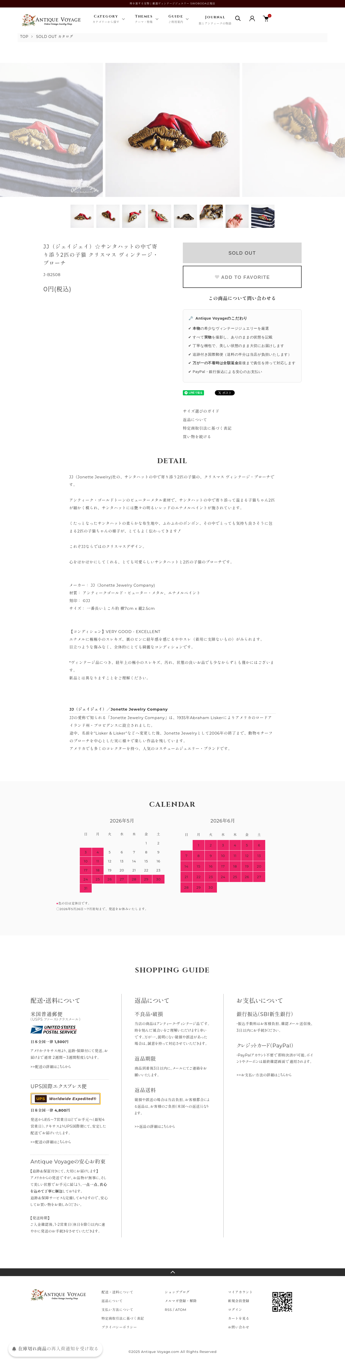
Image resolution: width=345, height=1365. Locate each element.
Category (105, 19)
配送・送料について (117, 1292)
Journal (215, 20)
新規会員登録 (238, 1301)
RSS (168, 1310)
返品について (195, 419)
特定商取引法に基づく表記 (207, 428)
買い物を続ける (197, 436)
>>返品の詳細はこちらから (155, 1126)
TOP (24, 36)
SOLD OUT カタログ (54, 36)
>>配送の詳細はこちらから (50, 1066)
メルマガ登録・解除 (181, 1301)
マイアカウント (240, 1292)
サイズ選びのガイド (201, 411)
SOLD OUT (242, 253)
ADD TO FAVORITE (242, 277)
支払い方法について (117, 1310)
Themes (144, 19)
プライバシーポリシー (119, 1327)
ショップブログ (177, 1292)
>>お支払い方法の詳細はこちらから (264, 1075)
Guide (175, 19)
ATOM (180, 1310)
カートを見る (238, 1318)
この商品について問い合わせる (242, 298)
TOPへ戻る (172, 1272)
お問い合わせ (238, 1327)
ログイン (235, 1310)
